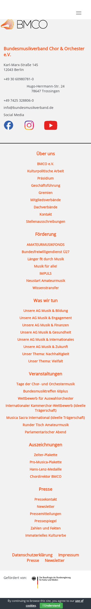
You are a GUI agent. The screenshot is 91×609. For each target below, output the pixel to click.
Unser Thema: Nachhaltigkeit (45, 354)
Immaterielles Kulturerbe (45, 535)
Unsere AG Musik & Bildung (45, 310)
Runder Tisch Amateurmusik (46, 425)
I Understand (51, 605)
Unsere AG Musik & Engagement (46, 318)
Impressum (68, 555)
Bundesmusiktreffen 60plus (45, 391)
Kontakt (45, 214)
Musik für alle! (45, 266)
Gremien (45, 192)
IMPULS (45, 273)
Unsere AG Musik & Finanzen (45, 325)
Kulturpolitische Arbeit (45, 171)
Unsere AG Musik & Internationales (45, 339)
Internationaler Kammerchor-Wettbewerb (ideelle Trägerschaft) (45, 408)
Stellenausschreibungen (45, 221)
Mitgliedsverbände (45, 200)
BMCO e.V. (45, 164)
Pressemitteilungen (45, 513)
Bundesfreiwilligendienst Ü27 (45, 251)
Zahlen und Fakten (46, 528)
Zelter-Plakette (45, 455)
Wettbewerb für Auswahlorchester (45, 398)
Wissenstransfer (45, 288)
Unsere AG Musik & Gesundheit (45, 332)
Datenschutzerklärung (32, 555)
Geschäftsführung (45, 185)
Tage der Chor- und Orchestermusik (45, 384)
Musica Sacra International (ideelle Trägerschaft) (45, 417)
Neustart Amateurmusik (45, 280)
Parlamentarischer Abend (45, 432)
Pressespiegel (45, 521)
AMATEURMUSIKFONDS (46, 244)
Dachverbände (45, 207)
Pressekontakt (45, 499)
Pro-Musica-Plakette (46, 462)
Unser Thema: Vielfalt (45, 361)
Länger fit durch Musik (45, 259)
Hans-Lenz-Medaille (46, 469)
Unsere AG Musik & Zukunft (45, 346)
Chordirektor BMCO (45, 476)
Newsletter (45, 506)
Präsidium (45, 178)
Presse (33, 560)
